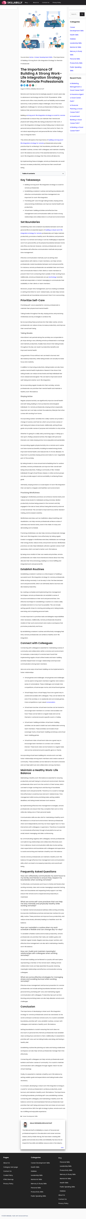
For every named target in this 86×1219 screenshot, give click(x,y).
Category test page (10, 1167)
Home (31, 57)
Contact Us (45, 2)
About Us (36, 2)
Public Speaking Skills (38, 1196)
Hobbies (73, 39)
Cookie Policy (8, 1175)
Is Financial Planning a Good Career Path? (76, 108)
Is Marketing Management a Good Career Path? (77, 86)
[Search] (82, 14)
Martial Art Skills (75, 47)
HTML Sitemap (8, 1179)
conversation (50, 702)
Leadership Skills (76, 43)
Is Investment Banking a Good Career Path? (76, 119)
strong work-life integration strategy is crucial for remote (46, 115)
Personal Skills (75, 59)
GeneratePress (23, 1216)
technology (52, 277)
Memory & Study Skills (39, 1184)
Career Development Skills (43, 57)
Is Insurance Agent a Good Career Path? (77, 97)
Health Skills (74, 35)
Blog (28, 2)
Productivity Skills (76, 63)
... (62, 1147)
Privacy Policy (57, 2)
